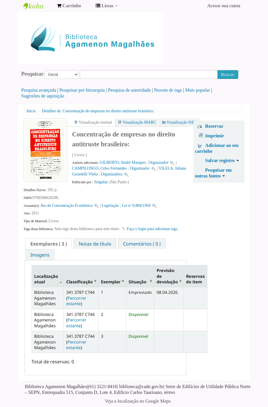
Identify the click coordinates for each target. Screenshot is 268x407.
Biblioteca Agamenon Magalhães (37, 6)
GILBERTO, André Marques (123, 162)
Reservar (214, 126)
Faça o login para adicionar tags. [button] (152, 229)
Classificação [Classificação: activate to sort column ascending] (79, 282)
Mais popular (197, 90)
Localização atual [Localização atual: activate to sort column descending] (46, 279)
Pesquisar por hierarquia (82, 90)
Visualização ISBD (182, 122)
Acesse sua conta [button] (223, 5)
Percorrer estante (76, 300)
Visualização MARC (139, 122)
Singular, (101, 182)
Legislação (110, 205)
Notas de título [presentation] (95, 244)
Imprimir (214, 135)
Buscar (227, 74)
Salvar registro (222, 160)
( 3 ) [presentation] (48, 244)
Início (31, 111)
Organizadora (111, 174)
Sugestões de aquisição (42, 95)
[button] (68, 6)
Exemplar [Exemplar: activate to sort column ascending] (110, 282)
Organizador (159, 162)
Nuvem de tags (168, 90)
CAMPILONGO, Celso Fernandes (99, 168)
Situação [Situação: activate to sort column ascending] (137, 282)
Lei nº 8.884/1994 (136, 205)
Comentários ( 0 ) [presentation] (142, 244)
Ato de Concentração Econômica (66, 205)
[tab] (48, 243)
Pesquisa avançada (38, 90)
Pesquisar (32, 74)
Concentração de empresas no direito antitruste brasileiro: (98, 111)
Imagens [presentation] (40, 255)
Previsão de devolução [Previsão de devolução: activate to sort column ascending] (167, 276)
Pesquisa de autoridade (129, 90)
